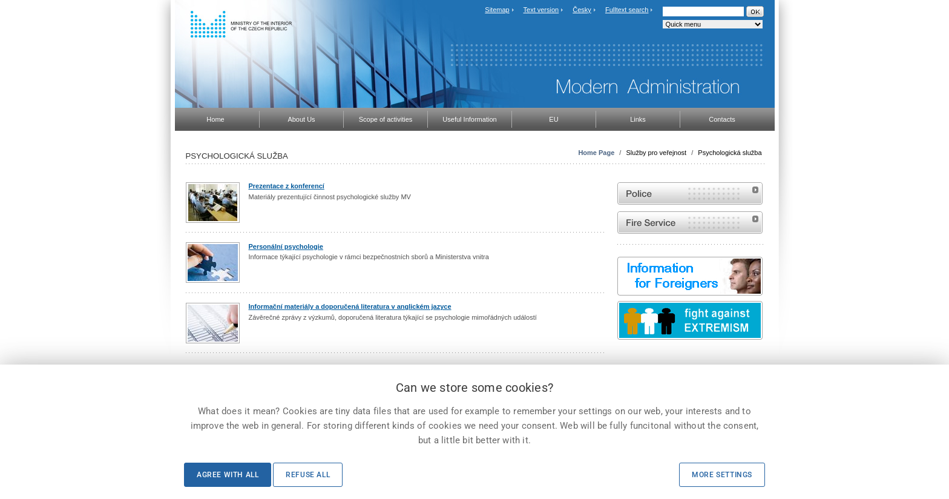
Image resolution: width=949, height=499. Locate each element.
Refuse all (308, 475)
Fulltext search (627, 9)
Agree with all (227, 475)
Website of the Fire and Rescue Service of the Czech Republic (690, 222)
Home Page (596, 152)
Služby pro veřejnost (656, 152)
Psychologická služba (729, 152)
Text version (541, 9)
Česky (582, 9)
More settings (722, 475)
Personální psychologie (286, 246)
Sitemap (497, 9)
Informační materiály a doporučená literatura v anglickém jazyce (350, 306)
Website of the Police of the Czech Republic (690, 193)
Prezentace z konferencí (286, 186)
